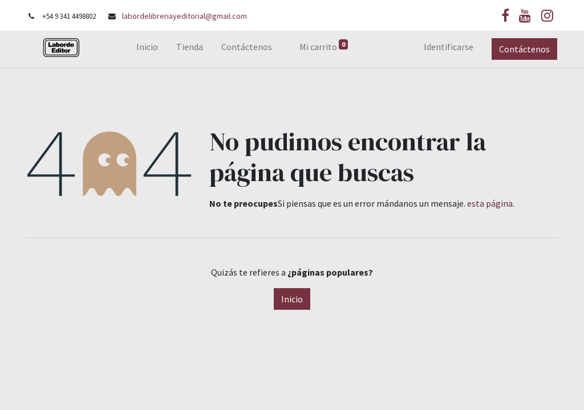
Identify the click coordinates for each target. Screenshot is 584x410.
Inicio (292, 299)
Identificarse (448, 46)
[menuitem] (147, 49)
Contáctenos (524, 49)
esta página (490, 203)
